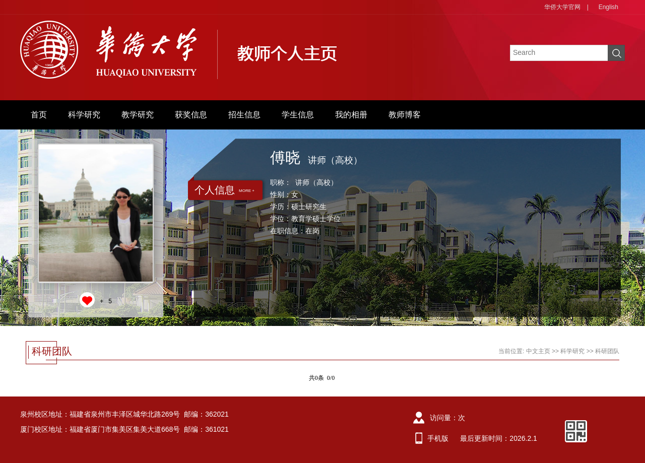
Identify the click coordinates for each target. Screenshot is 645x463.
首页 (39, 114)
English (608, 7)
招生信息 (244, 114)
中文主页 (538, 351)
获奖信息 (191, 114)
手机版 (437, 438)
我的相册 (351, 114)
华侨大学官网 (562, 7)
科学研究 (84, 114)
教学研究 (137, 114)
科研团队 (607, 351)
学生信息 (298, 114)
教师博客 (405, 114)
